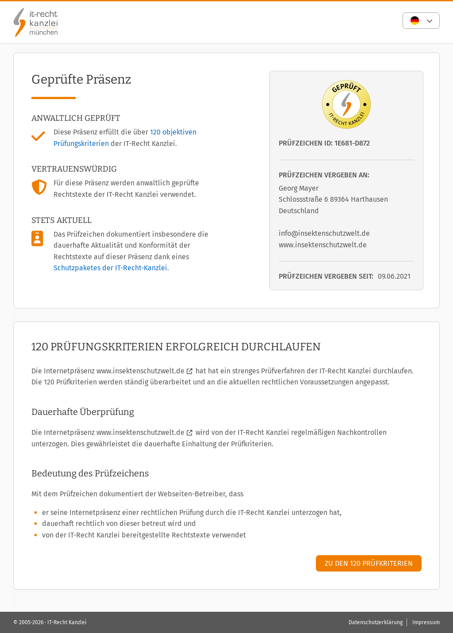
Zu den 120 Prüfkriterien (369, 563)
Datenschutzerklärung (376, 622)
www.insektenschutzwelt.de (140, 371)
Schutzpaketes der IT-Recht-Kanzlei (110, 268)
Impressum (426, 622)
